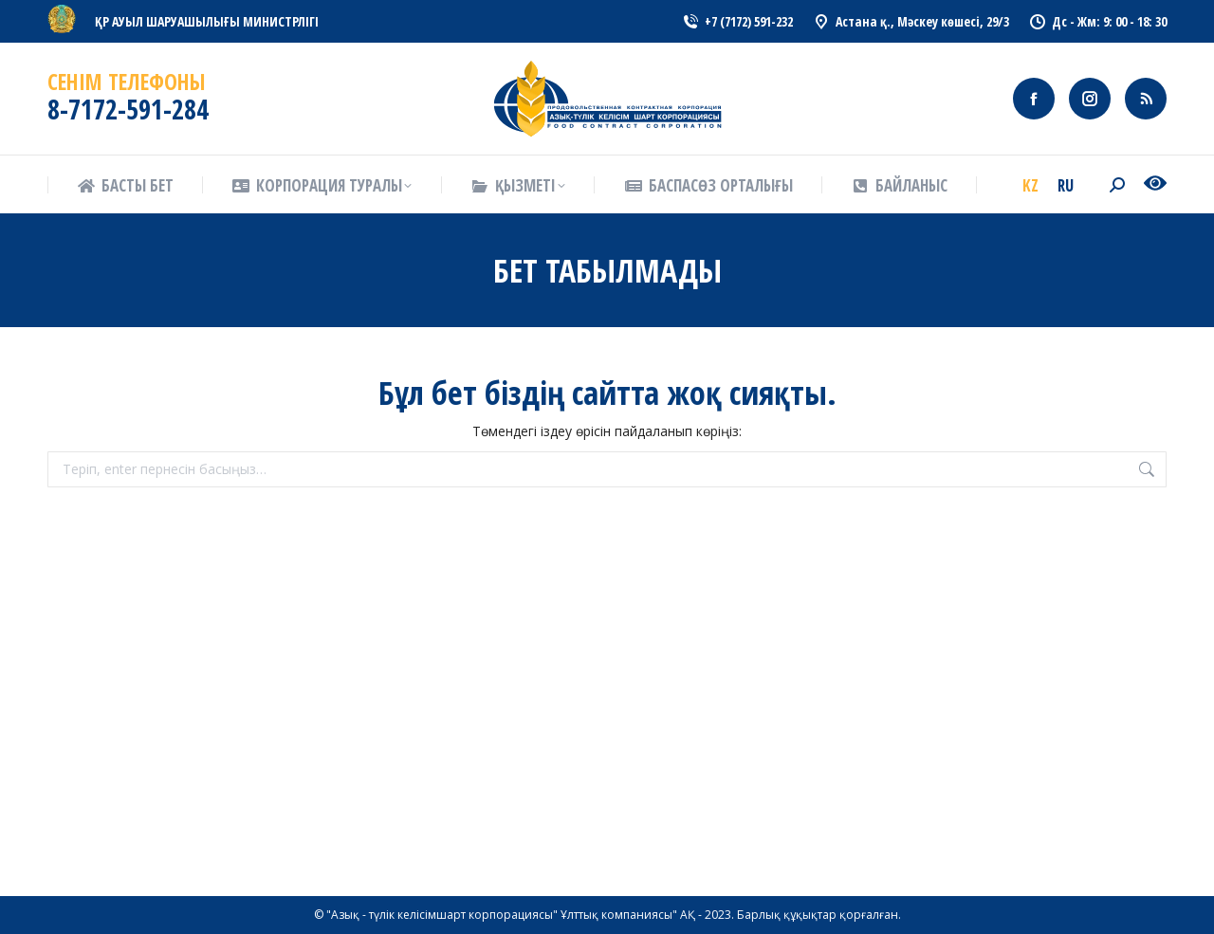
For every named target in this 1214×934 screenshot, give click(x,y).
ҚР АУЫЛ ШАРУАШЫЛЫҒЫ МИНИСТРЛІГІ (207, 21)
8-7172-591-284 (128, 109)
